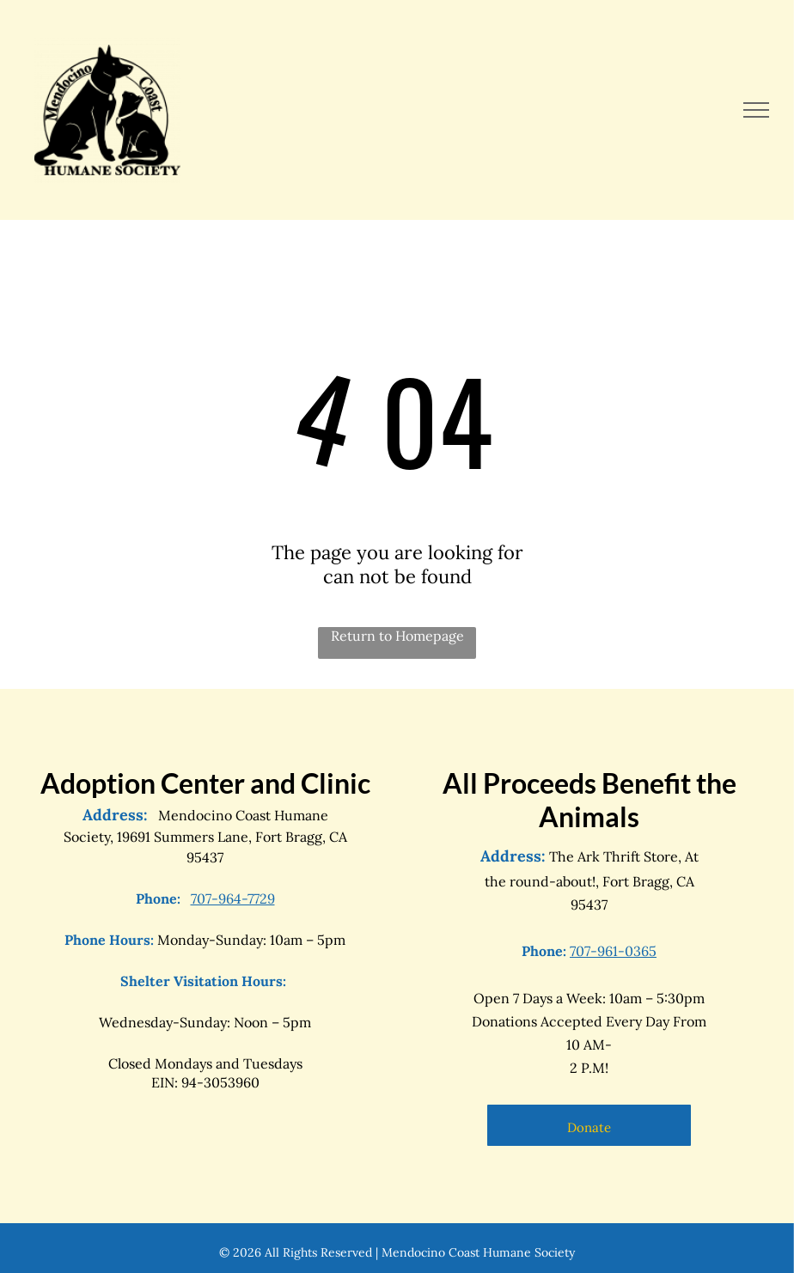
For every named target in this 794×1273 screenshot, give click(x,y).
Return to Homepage (397, 635)
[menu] (756, 110)
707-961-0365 (613, 950)
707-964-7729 (233, 898)
